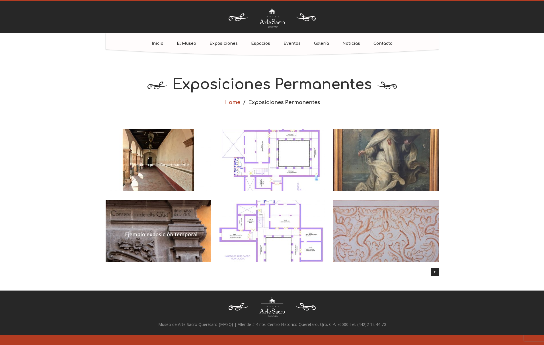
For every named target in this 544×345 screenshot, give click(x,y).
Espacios (260, 43)
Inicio (157, 43)
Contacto (383, 43)
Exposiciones (224, 43)
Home (232, 102)
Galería (321, 43)
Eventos (292, 43)
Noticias (351, 43)
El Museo (186, 43)
